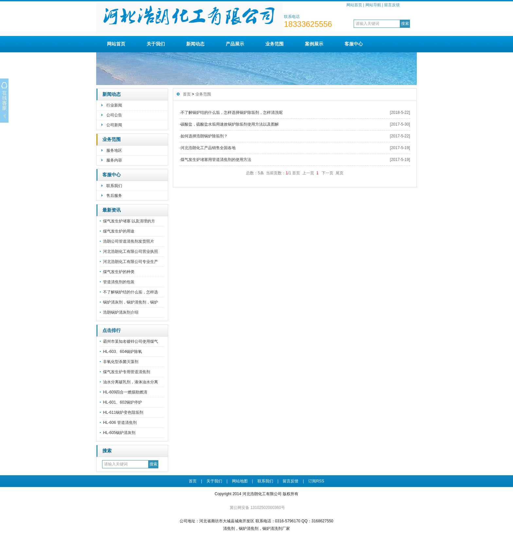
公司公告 (114, 115)
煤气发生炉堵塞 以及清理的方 (129, 221)
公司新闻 (114, 125)
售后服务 (114, 195)
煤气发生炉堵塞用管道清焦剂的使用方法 (216, 159)
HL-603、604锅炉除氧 (122, 351)
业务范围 (274, 43)
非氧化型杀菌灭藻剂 (120, 361)
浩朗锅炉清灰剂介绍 (120, 312)
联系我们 (114, 185)
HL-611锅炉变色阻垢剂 (123, 412)
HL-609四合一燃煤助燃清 (125, 392)
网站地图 (240, 481)
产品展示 (235, 43)
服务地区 (114, 150)
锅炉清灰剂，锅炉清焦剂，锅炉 (130, 302)
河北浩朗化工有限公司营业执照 (130, 251)
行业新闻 (114, 105)
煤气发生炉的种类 (118, 272)
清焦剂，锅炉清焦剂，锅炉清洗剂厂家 (256, 528)
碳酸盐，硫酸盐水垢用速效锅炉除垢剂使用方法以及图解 (230, 124)
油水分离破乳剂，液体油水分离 (130, 382)
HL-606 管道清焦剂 (120, 422)
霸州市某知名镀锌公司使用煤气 (130, 341)
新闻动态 (195, 43)
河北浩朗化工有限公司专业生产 (130, 261)
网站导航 (373, 5)
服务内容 (114, 160)
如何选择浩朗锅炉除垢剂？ (204, 136)
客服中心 (354, 43)
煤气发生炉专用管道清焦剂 (126, 372)
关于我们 (156, 43)
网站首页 (354, 5)
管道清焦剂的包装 (118, 282)
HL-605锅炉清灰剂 (119, 432)
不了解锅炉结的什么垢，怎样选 (130, 292)
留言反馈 (392, 5)
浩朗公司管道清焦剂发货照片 (128, 241)
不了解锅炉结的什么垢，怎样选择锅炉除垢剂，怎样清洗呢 (232, 112)
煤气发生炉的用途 (118, 231)
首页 (187, 94)
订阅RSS (316, 481)
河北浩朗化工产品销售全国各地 (208, 148)
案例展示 (314, 43)
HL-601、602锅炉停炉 (122, 402)
